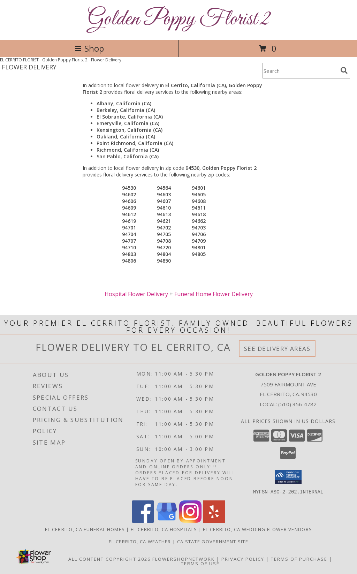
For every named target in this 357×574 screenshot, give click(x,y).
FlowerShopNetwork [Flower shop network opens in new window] (183, 559)
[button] (288, 477)
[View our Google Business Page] (166, 520)
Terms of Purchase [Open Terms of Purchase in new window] (299, 559)
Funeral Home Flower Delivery (213, 294)
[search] (344, 70)
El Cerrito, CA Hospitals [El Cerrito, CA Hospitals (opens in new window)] (164, 529)
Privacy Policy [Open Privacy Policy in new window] (242, 559)
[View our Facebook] (143, 520)
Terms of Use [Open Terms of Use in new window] (200, 563)
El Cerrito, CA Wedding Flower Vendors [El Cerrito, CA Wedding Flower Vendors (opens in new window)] (257, 529)
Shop (89, 48)
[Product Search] (300, 70)
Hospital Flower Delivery (136, 294)
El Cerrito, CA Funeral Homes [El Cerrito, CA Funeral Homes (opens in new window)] (85, 529)
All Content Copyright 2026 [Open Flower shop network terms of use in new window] (109, 559)
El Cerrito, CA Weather (140, 541)
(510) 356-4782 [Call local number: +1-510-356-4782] (297, 404)
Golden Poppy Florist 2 (179, 19)
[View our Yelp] (214, 520)
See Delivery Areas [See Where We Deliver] (277, 349)
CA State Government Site (212, 541)
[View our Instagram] (190, 520)
